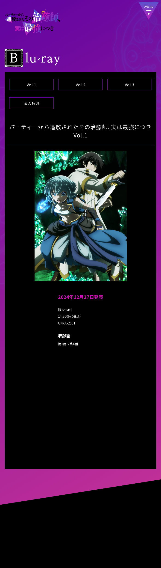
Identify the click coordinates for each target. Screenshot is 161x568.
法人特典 (31, 103)
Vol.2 (80, 84)
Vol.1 (31, 84)
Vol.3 (129, 84)
